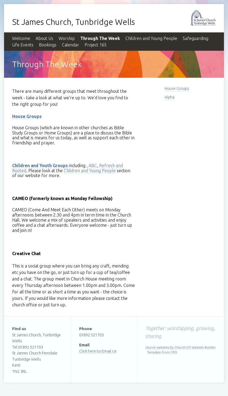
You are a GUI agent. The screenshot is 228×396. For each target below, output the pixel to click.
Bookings (47, 44)
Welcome (21, 38)
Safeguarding (195, 38)
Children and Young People (151, 38)
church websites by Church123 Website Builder (180, 347)
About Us (44, 38)
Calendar (70, 44)
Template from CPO (162, 352)
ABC (93, 165)
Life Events (22, 44)
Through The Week (100, 38)
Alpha (170, 97)
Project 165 (96, 44)
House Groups (177, 88)
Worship (67, 38)
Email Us (109, 351)
